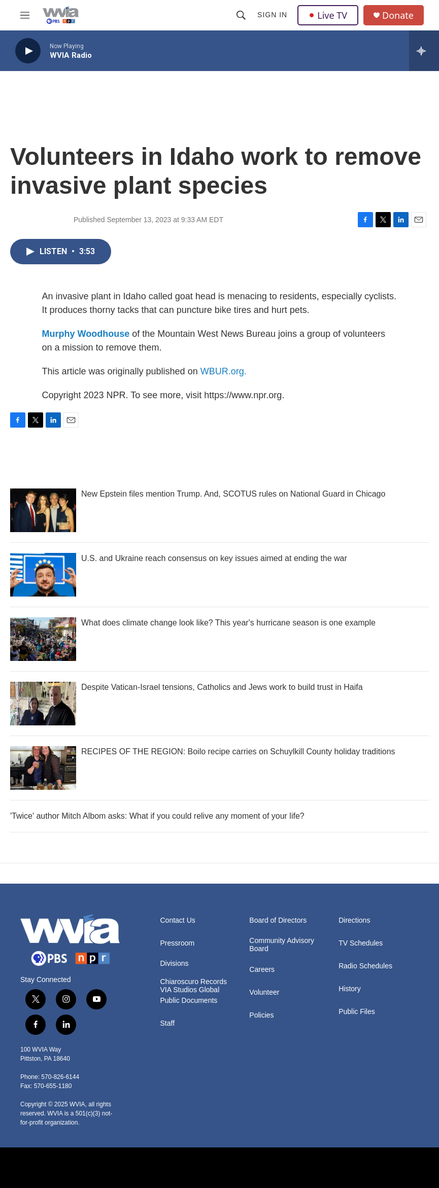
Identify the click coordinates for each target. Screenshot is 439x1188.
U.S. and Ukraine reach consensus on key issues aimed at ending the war (214, 558)
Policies (261, 1015)
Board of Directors (278, 920)
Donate (398, 15)
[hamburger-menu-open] (25, 15)
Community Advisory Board (281, 945)
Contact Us (177, 920)
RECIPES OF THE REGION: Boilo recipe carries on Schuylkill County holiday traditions (238, 751)
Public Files (357, 1012)
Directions (354, 920)
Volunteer (264, 992)
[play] (28, 51)
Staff (167, 1023)
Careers (262, 969)
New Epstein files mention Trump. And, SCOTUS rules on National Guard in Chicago (233, 494)
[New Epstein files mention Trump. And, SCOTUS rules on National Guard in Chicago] (43, 510)
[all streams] (424, 50)
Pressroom (177, 943)
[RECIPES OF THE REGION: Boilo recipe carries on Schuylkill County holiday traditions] (43, 768)
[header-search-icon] (241, 15)
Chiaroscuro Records (193, 982)
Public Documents (189, 1000)
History (350, 989)
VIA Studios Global (190, 990)
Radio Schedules (365, 966)
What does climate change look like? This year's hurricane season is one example (228, 622)
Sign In (272, 15)
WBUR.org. (223, 371)
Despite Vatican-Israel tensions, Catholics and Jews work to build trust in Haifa (222, 687)
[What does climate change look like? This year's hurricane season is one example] (43, 639)
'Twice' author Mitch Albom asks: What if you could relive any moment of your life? (157, 816)
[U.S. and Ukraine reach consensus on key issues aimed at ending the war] (43, 575)
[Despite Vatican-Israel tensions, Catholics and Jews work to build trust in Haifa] (43, 703)
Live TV (328, 15)
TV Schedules (361, 943)
